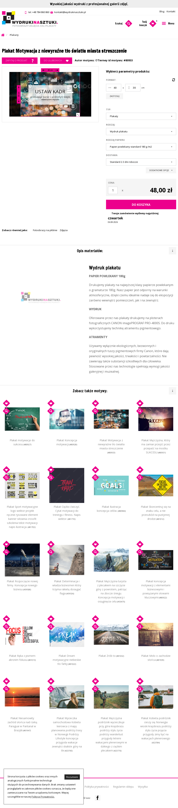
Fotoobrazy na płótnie (45, 230)
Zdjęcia (64, 230)
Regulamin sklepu (123, 786)
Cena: (111, 182)
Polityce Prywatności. (43, 796)
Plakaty (14, 35)
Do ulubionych (56, 60)
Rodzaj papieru (115, 140)
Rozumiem (72, 777)
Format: (111, 79)
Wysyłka (143, 786)
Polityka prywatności (96, 786)
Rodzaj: (110, 124)
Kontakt (171, 11)
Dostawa (111, 155)
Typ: (108, 109)
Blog (162, 11)
